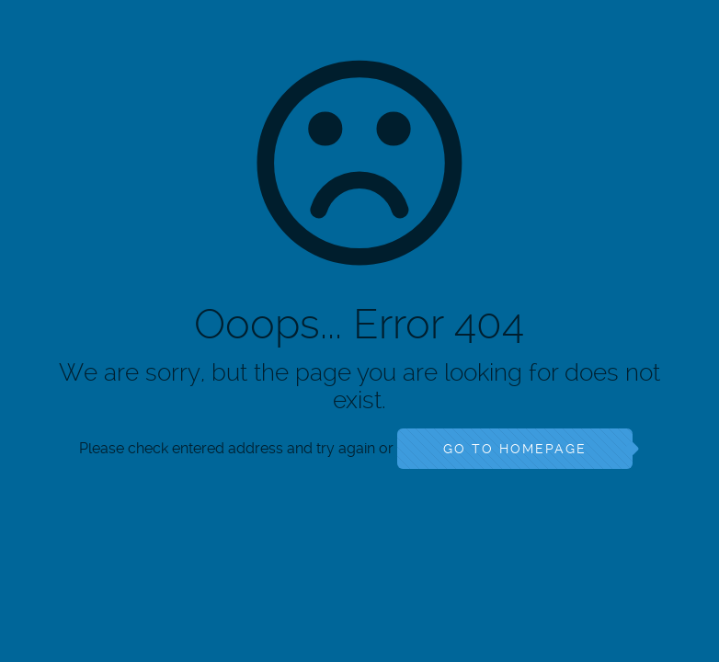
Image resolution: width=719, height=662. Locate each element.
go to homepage (515, 448)
